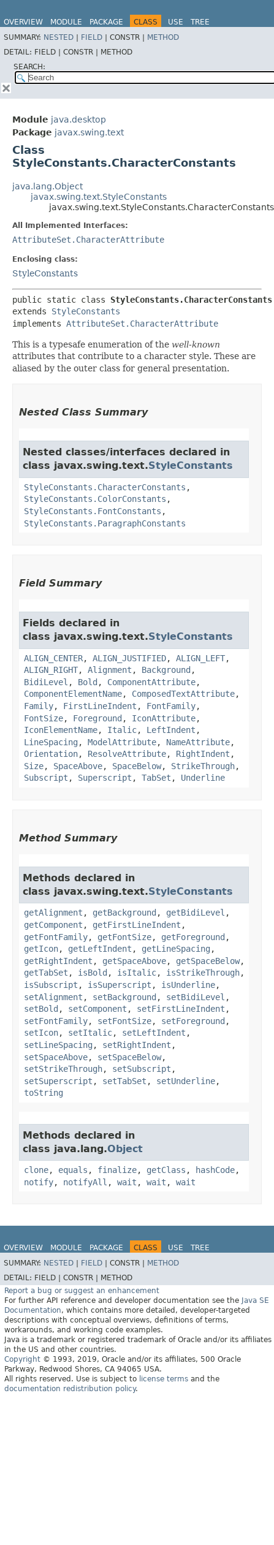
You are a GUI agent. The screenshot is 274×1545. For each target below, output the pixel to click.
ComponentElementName (73, 694)
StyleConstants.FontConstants (92, 511)
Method (163, 37)
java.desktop (78, 119)
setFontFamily (56, 1021)
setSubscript (141, 1069)
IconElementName (60, 730)
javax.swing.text (89, 132)
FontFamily (171, 706)
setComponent (97, 1009)
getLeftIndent (100, 949)
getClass (166, 1170)
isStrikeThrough (203, 972)
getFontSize (124, 937)
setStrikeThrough (63, 1069)
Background (166, 670)
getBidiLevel (195, 912)
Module (66, 22)
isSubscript (51, 985)
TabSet (156, 778)
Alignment (110, 670)
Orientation (51, 754)
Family (38, 706)
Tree (200, 22)
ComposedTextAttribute (183, 694)
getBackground (124, 912)
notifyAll (85, 1182)
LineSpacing (51, 742)
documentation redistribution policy (69, 1388)
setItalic (90, 1033)
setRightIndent (136, 1045)
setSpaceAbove (56, 1057)
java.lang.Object (47, 186)
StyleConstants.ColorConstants (95, 499)
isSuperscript (119, 985)
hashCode (215, 1170)
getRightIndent (58, 961)
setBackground (124, 997)
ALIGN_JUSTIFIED (129, 658)
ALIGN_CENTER (53, 658)
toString (43, 1093)
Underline (203, 778)
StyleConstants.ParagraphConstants (105, 523)
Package (106, 22)
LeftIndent (171, 730)
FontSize (43, 718)
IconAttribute (164, 718)
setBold (41, 1009)
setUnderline (185, 1081)
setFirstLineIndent (181, 1009)
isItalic (136, 972)
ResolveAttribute (127, 754)
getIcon (41, 949)
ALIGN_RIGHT (51, 670)
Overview (23, 22)
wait (127, 1182)
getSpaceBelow (208, 961)
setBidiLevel (195, 997)
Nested (59, 37)
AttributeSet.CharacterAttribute (88, 240)
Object (125, 1149)
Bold (87, 682)
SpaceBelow (136, 766)
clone (36, 1170)
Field (91, 37)
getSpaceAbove (134, 961)
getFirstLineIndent (137, 925)
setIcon (41, 1033)
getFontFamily (56, 937)
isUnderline (188, 985)
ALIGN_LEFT (200, 658)
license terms (163, 1379)
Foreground (97, 718)
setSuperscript (58, 1081)
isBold (92, 972)
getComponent (53, 925)
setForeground (193, 1021)
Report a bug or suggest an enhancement (81, 1290)
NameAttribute (198, 742)
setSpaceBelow (129, 1057)
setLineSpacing (58, 1045)
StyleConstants (45, 273)
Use (175, 22)
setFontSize (124, 1021)
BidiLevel (46, 682)
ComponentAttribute (151, 682)
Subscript (46, 778)
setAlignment (53, 997)
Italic (122, 730)
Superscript (105, 778)
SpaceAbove (77, 766)
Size (34, 766)
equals (73, 1170)
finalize (117, 1170)
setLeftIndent (154, 1033)
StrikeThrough (203, 766)
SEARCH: (29, 67)
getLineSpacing (176, 949)
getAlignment (53, 912)
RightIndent (203, 754)
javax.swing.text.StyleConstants (99, 197)
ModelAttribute (122, 742)
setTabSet (124, 1081)
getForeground (193, 937)
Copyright (22, 1359)
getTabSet (46, 972)
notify (38, 1182)
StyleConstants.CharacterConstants (105, 487)
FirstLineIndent (100, 706)
